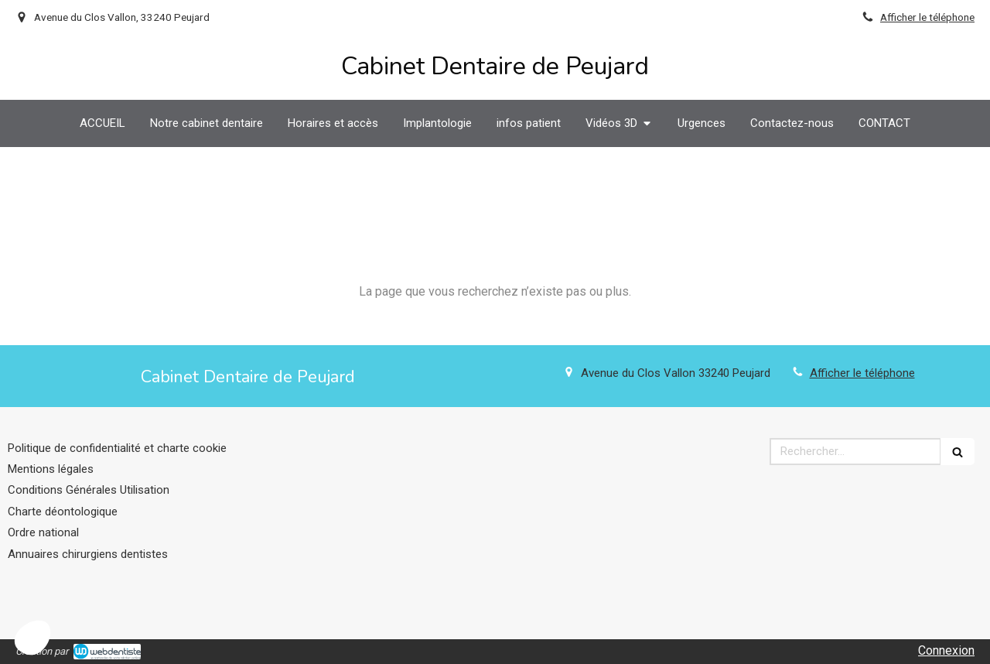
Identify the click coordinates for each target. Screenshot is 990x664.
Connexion (946, 650)
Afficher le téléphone (927, 17)
